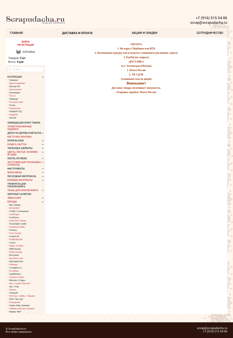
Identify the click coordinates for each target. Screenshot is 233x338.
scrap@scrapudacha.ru (208, 23)
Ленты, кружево (17, 158)
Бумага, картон (17, 144)
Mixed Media (14, 172)
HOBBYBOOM (15, 239)
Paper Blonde (15, 140)
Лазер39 (13, 292)
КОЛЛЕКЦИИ (14, 76)
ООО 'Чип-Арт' (16, 299)
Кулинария (14, 92)
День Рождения (17, 83)
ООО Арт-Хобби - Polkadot (22, 295)
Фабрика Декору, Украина (22, 308)
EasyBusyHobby (17, 226)
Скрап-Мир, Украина (19, 305)
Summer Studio (16, 277)
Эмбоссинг (14, 198)
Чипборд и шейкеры (19, 148)
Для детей (14, 86)
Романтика (14, 108)
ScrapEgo (13, 270)
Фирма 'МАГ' (15, 311)
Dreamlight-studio (18, 223)
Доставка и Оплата (77, 33)
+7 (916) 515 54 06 (211, 18)
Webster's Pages (17, 280)
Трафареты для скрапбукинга (16, 185)
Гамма (12, 289)
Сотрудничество (210, 33)
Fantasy (13, 229)
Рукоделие (14, 302)
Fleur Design (15, 233)
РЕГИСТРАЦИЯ (25, 45)
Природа (13, 98)
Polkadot (13, 264)
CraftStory (14, 217)
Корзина (29, 52)
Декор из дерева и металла (24, 133)
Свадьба (13, 114)
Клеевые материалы (20, 180)
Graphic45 (14, 236)
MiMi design (15, 248)
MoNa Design (15, 251)
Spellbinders (15, 273)
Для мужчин (15, 89)
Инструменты (16, 168)
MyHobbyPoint (16, 261)
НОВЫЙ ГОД (15, 111)
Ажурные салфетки (19, 194)
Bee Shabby (15, 204)
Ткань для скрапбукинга (22, 190)
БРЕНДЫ (12, 201)
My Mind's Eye (16, 258)
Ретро (12, 105)
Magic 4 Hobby (16, 245)
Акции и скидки (144, 33)
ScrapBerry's (15, 267)
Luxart (12, 242)
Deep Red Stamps (17, 220)
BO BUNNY (14, 208)
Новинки (13, 79)
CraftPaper (14, 214)
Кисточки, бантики (19, 136)
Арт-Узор (14, 286)
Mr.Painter (14, 255)
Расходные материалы (21, 176)
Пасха (12, 95)
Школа (12, 117)
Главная (16, 33)
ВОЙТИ (25, 41)
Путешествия (16, 101)
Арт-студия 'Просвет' (20, 283)
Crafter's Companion (19, 211)
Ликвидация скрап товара (23, 122)
